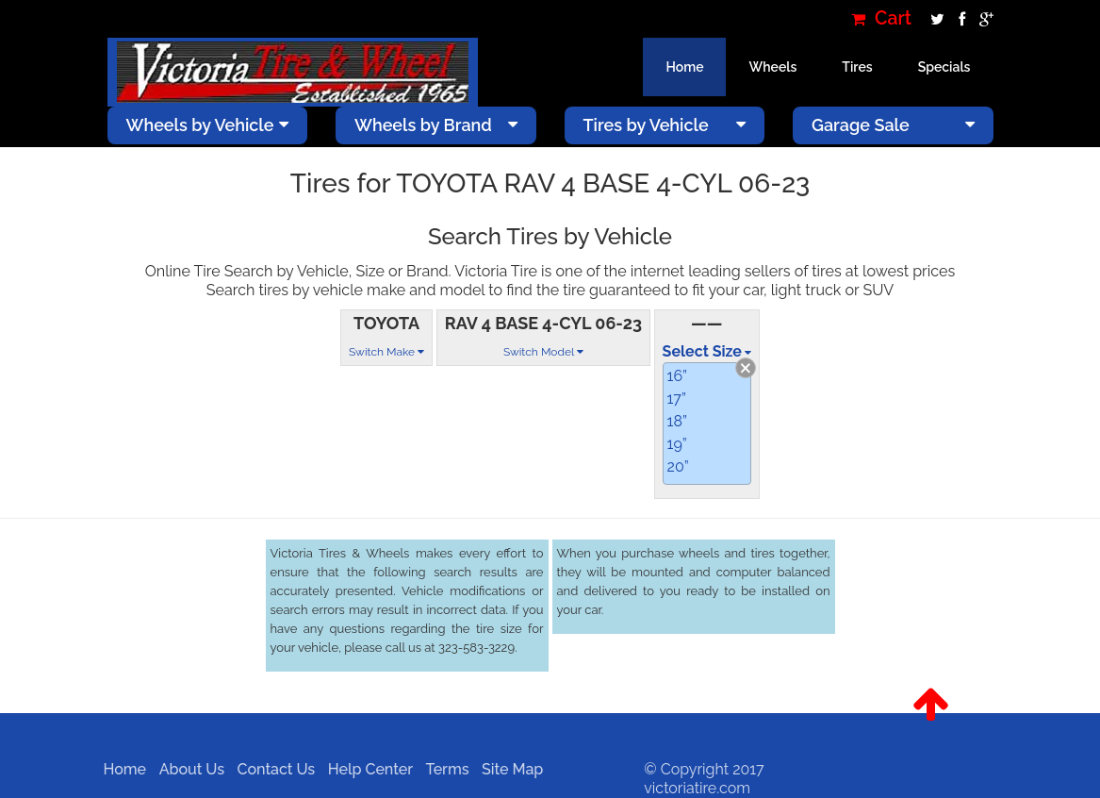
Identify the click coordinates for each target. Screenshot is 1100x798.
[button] (931, 704)
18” (677, 421)
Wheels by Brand (435, 125)
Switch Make (386, 351)
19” (677, 444)
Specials (944, 67)
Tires (857, 67)
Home (684, 67)
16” (677, 376)
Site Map (506, 769)
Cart (881, 18)
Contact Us (270, 769)
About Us (185, 769)
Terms (441, 769)
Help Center (363, 769)
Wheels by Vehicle (207, 125)
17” (676, 398)
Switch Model (543, 351)
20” (678, 466)
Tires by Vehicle (665, 125)
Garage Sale (893, 125)
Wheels (772, 67)
